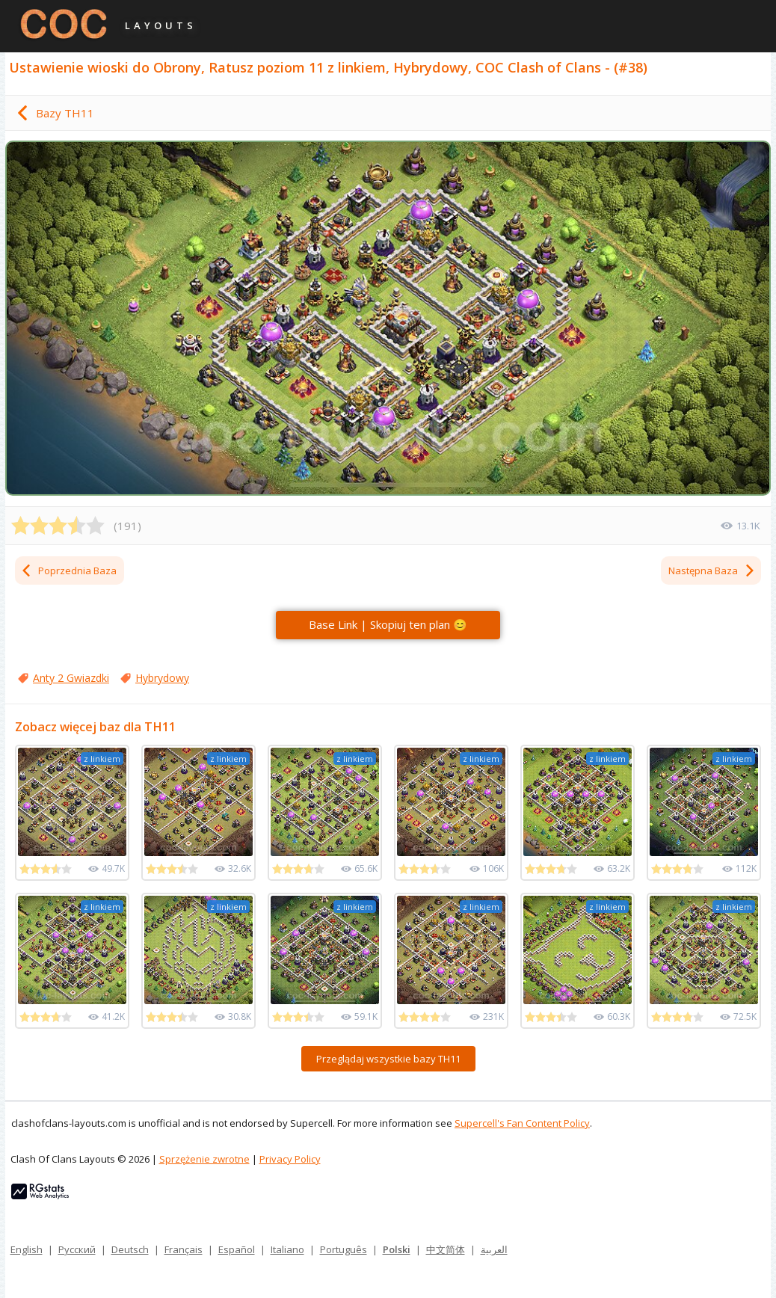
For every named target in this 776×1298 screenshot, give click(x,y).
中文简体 (445, 1249)
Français (183, 1249)
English (26, 1249)
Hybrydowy (162, 678)
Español (236, 1249)
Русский (77, 1249)
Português (343, 1249)
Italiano (287, 1249)
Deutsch (130, 1249)
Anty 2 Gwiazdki (71, 678)
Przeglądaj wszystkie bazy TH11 (388, 1058)
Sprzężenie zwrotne (204, 1159)
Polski (396, 1249)
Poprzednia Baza (68, 570)
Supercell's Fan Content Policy (522, 1123)
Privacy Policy (290, 1159)
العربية (494, 1249)
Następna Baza (712, 570)
